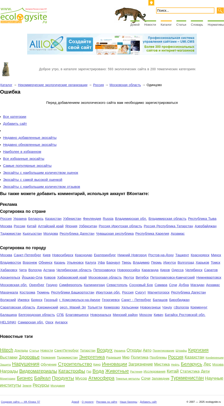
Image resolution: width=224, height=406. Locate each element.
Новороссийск (128, 270)
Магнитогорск (158, 292)
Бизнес (25, 378)
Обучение (49, 364)
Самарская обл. (31, 322)
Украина (20, 218)
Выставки (9, 357)
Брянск (36, 300)
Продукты (63, 378)
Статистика (190, 371)
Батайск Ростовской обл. (185, 315)
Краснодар (83, 255)
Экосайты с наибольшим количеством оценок (40, 173)
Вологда (35, 270)
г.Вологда (181, 307)
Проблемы (158, 357)
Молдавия (58, 385)
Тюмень (43, 292)
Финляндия (92, 218)
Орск (49, 322)
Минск (216, 255)
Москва (6, 226)
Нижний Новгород (132, 255)
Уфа (101, 262)
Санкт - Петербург (136, 300)
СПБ (60, 315)
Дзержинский (47, 307)
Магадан (197, 285)
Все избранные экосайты (23, 159)
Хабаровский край (72, 277)
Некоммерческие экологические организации (53, 85)
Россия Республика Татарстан (168, 226)
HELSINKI (8, 322)
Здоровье (29, 357)
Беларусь (35, 218)
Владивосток (10, 262)
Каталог (166, 24)
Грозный (51, 300)
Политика (139, 357)
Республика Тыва (202, 218)
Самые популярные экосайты (27, 166)
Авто (147, 350)
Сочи (173, 285)
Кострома (27, 292)
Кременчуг (198, 307)
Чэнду (167, 307)
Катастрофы (71, 371)
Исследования (154, 371)
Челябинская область (74, 270)
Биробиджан (179, 300)
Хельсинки (129, 307)
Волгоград (186, 262)
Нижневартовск (208, 277)
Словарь (197, 24)
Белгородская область (36, 315)
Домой (135, 24)
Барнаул (113, 262)
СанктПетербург (66, 350)
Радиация (113, 357)
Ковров (50, 277)
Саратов (211, 270)
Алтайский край (51, 226)
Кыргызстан (32, 233)
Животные (117, 371)
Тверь (126, 262)
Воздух (104, 350)
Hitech (6, 350)
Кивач (158, 315)
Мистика (162, 364)
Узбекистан (72, 218)
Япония (71, 226)
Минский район (125, 315)
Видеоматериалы (38, 371)
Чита (23, 270)
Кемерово (112, 307)
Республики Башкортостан (72, 292)
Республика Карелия (152, 233)
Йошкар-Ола (32, 277)
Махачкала (9, 292)
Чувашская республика (115, 233)
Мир (126, 357)
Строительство (75, 364)
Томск (215, 262)
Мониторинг (8, 378)
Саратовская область (17, 307)
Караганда (150, 270)
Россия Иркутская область (120, 226)
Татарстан (87, 350)
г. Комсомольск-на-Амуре (79, 300)
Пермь (156, 262)
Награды (9, 371)
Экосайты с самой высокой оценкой (32, 180)
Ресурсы (41, 385)
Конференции (215, 357)
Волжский (8, 300)
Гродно (51, 285)
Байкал (42, 378)
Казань (59, 262)
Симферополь (70, 285)
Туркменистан (187, 378)
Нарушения (25, 364)
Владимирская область (167, 218)
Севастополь (116, 285)
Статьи (181, 24)
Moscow (145, 315)
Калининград (94, 285)
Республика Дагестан (77, 233)
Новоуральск (100, 315)
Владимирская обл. (131, 218)
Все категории (14, 117)
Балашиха (8, 315)
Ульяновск (75, 262)
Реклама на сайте (106, 401)
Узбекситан (88, 226)
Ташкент (182, 255)
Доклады (21, 350)
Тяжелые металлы (128, 378)
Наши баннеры (128, 401)
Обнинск (45, 262)
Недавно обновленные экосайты (29, 145)
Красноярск (200, 255)
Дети (205, 371)
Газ (88, 371)
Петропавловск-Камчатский (172, 277)
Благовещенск (77, 315)
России (19, 226)
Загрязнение (140, 364)
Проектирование (164, 350)
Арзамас (178, 233)
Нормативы (216, 24)
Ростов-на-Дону (161, 255)
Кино (97, 364)
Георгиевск (111, 300)
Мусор (81, 378)
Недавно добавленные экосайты (29, 138)
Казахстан (53, 218)
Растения (136, 371)
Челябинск (194, 270)
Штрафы (181, 350)
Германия (48, 357)
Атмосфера (101, 378)
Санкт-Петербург (27, 255)
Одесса (178, 270)
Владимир (141, 262)
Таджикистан (10, 233)
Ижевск (23, 300)
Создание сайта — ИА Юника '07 (20, 401)
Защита (5, 364)
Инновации (114, 364)
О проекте (88, 401)
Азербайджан (206, 226)
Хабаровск (8, 270)
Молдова (50, 233)
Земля (27, 385)
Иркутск (169, 262)
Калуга (90, 262)
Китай (31, 226)
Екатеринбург (105, 255)
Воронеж (30, 262)
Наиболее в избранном (22, 152)
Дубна (184, 285)
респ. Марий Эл (73, 307)
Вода (98, 371)
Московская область (125, 85)
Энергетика (92, 357)
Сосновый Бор (141, 285)
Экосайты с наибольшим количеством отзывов (41, 187)
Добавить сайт (15, 124)
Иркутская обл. (108, 292)
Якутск (128, 277)
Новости (150, 24)
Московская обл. (13, 285)
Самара (161, 285)
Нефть (175, 364)
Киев (46, 255)
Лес (207, 364)
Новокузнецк (150, 307)
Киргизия (198, 350)
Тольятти (95, 307)
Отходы (134, 350)
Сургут (140, 292)
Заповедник (160, 378)
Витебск (142, 277)
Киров (165, 270)
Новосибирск (62, 255)
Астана (49, 270)
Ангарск (61, 322)
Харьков (202, 262)
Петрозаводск (104, 270)
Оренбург (36, 285)
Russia (108, 218)
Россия (98, 85)
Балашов (160, 300)
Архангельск (10, 277)
